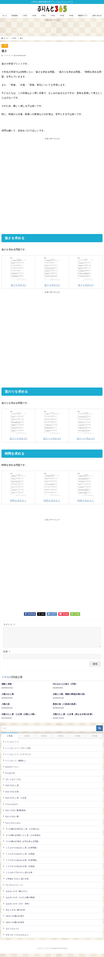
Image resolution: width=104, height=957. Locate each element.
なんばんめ (9, 776)
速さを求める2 (52, 271)
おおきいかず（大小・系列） (17, 907)
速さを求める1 (18, 271)
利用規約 (14, 15)
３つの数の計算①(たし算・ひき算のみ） (22, 832)
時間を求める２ (52, 487)
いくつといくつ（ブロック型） (17, 752)
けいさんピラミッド (13, 888)
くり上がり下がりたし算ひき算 (17, 876)
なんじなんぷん (11, 932)
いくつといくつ (11, 745)
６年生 (71, 15)
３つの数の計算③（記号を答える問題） (21, 845)
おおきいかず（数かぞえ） (16, 895)
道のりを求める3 (85, 425)
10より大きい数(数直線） (15, 814)
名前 (7, 655)
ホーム (4, 15)
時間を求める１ (18, 487)
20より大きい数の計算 (14, 913)
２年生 (34, 15)
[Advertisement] (52, 163)
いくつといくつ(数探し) (14, 764)
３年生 (43, 15)
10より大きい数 (11, 820)
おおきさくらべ (11, 770)
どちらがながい (11, 808)
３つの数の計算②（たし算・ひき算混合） (22, 839)
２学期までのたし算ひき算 (16, 882)
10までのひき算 (11, 795)
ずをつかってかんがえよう (16, 938)
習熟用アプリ (83, 15)
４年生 (52, 15)
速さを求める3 (85, 271)
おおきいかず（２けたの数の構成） (19, 901)
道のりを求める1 (18, 425)
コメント (9, 624)
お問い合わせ (97, 15)
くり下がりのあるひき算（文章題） (19, 870)
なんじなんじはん (12, 826)
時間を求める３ (85, 487)
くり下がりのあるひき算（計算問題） (20, 863)
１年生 (24, 15)
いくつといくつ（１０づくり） (17, 758)
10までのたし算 (11, 789)
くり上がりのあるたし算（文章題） (19, 857)
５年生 (61, 15)
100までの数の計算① (13, 919)
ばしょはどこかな (12, 783)
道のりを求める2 (52, 425)
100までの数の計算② (13, 926)
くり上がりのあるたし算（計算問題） (20, 851)
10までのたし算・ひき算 (14, 801)
